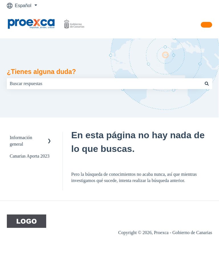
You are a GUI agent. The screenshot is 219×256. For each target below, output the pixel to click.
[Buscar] (206, 83)
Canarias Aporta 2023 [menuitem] (30, 156)
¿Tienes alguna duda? (41, 71)
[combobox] (104, 83)
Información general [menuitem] (21, 140)
